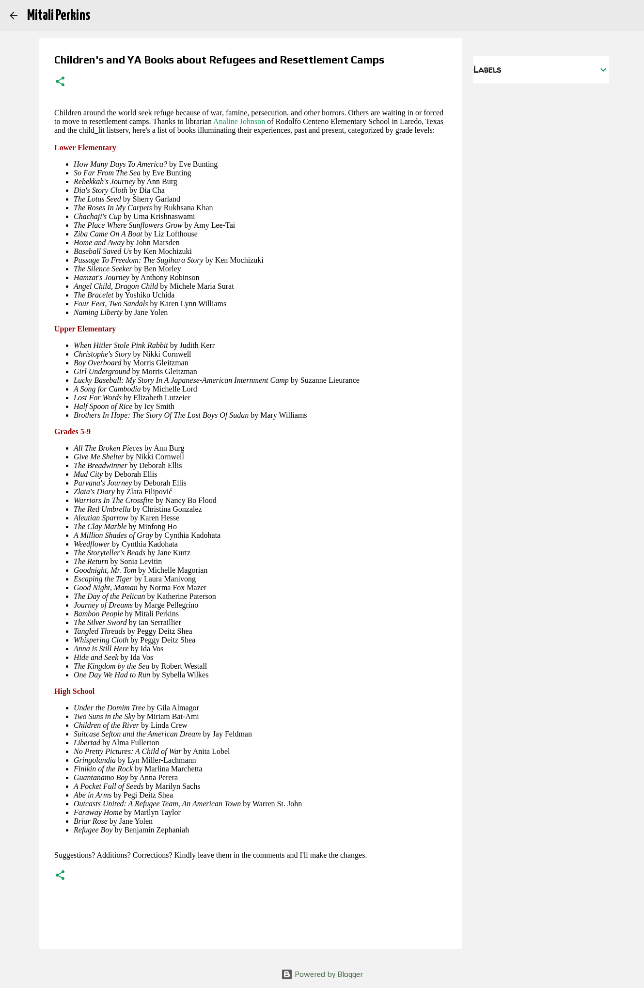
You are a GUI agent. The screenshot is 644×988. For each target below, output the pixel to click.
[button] (60, 82)
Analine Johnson (239, 121)
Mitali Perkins (58, 15)
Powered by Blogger (322, 974)
